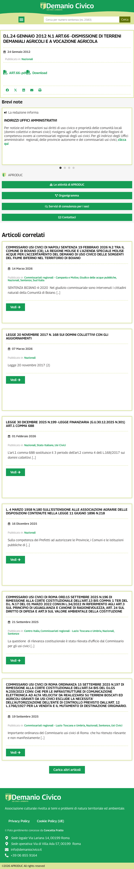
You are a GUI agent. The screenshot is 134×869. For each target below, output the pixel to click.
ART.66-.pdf (17, 73)
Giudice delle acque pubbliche (98, 277)
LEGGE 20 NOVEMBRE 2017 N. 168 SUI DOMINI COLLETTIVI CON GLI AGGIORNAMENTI (57, 336)
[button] (21, 19)
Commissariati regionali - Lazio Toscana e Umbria (71, 630)
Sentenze (26, 280)
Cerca (124, 19)
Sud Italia (38, 280)
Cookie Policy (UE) (50, 821)
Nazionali (27, 59)
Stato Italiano (45, 445)
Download (39, 73)
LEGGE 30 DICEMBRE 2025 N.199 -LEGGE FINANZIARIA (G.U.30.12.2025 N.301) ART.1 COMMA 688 (65, 424)
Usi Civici (60, 445)
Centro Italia (31, 630)
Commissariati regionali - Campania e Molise (51, 277)
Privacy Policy (19, 821)
